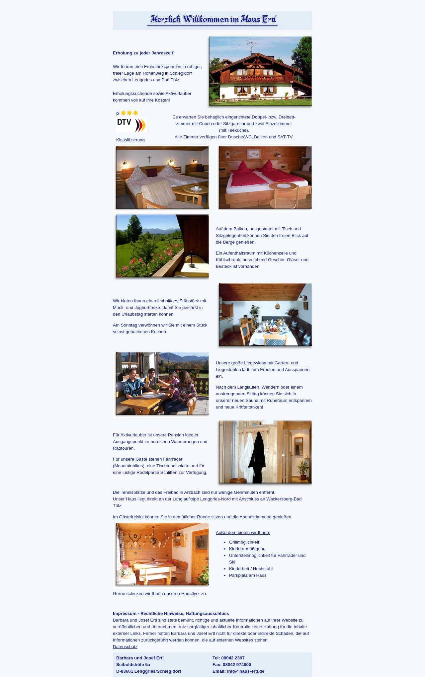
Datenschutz (125, 646)
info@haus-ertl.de (246, 671)
